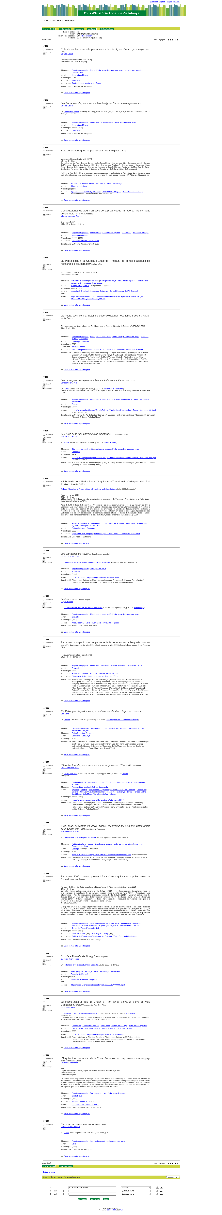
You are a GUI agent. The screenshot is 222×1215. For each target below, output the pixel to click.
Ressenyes (130, 1013)
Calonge (75, 849)
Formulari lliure (174, 1177)
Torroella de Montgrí (79, 974)
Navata (129, 792)
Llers (103, 792)
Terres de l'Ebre (78, 928)
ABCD (114, 1210)
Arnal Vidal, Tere (78, 933)
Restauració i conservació (130, 925)
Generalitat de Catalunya (133, 191)
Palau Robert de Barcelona (83, 733)
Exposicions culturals (80, 728)
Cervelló (75, 617)
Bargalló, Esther (67, 54)
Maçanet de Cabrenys (116, 792)
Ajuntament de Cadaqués (82, 533)
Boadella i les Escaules (125, 790)
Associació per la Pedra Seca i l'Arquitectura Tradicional (117, 533)
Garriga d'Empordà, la (80, 286)
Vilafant (105, 794)
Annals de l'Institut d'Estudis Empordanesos (80, 1013)
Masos (90, 844)
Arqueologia (104, 925)
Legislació (114, 925)
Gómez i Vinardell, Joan (70, 556)
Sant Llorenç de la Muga (82, 794)
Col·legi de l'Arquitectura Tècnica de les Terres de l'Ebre (95, 936)
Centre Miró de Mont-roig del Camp (86, 83)
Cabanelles (141, 790)
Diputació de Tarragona (111, 191)
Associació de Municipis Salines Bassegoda (90, 787)
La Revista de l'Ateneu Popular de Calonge (80, 837)
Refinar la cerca (87, 36)
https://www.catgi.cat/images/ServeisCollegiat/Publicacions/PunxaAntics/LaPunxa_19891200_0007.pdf (114, 458)
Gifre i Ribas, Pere (68, 1007)
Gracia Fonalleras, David (70, 832)
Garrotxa (85, 341)
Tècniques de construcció (93, 283)
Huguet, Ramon (67, 602)
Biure (112, 790)
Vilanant (113, 794)
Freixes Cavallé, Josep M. (70, 1127)
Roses (129, 1028)
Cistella (75, 792)
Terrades (97, 794)
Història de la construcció (113, 389)
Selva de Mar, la (108, 1028)
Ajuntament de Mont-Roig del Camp (86, 191)
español (162, 2)
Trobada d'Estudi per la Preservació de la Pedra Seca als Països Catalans (89, 489)
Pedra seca (101, 70)
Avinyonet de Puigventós (99, 790)
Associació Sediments (128, 936)
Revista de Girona (70, 774)
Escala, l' (75, 404)
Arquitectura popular (80, 70)
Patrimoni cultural (79, 782)
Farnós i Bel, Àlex (90, 673)
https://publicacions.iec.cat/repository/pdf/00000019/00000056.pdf (98, 985)
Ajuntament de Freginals (82, 676)
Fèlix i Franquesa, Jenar (70, 768)
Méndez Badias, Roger (81, 1101)
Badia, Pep (76, 673)
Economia (83, 339)
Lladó (97, 792)
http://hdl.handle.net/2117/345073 (85, 1104)
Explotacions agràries (103, 844)
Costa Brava (77, 1096)
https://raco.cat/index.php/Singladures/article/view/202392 (95, 577)
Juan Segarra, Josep (99, 933)
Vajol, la (90, 792)
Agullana (75, 790)
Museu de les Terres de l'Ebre (105, 676)
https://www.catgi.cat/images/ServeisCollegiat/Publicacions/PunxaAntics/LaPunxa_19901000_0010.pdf (114, 410)
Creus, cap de (77, 1028)
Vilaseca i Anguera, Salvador (72, 216)
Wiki (121, 1210)
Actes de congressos (80, 523)
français (177, 2)
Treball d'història (110, 443)
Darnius (83, 792)
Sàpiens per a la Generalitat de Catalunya (122, 720)
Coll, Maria (65, 714)
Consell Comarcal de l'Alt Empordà (124, 291)
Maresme (76, 571)
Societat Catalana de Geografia (84, 979)
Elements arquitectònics (122, 399)
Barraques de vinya (115, 70)
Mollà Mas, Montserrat (69, 1063)
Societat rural (77, 72)
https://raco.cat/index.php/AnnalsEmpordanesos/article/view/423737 (99, 1034)
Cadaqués (76, 452)
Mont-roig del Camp (80, 75)
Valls (74, 1144)
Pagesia (86, 730)
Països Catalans (78, 528)
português (154, 2)
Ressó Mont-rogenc (71, 112)
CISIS (109, 1210)
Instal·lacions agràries (133, 70)
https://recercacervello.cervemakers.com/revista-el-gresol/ (95, 623)
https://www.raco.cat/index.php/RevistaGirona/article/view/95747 (98, 800)
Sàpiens (67, 720)
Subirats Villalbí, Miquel (108, 673)
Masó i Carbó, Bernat (69, 437)
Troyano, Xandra (79, 347)
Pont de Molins (140, 792)
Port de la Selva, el (92, 1028)
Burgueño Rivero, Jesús (70, 959)
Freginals (75, 668)
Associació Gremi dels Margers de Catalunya (89, 291)
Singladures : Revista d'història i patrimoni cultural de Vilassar (87, 562)
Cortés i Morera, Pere (69, 383)
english (169, 2)
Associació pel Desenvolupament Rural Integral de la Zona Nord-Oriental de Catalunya (107, 349)
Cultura (66, 1133)
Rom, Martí (76, 80)
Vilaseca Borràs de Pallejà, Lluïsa (85, 241)
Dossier (125, 774)
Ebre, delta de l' (92, 928)
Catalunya (76, 341)
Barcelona (76, 736)
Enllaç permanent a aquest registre (77, 93)
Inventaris (93, 925)
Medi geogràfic (77, 971)
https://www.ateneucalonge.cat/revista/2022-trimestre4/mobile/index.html (101, 855)
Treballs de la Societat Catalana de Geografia (81, 965)
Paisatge (88, 971)
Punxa (66, 389)
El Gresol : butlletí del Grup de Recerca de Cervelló (83, 608)
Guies (92, 70)
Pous (140, 665)
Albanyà (84, 790)
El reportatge (139, 608)
